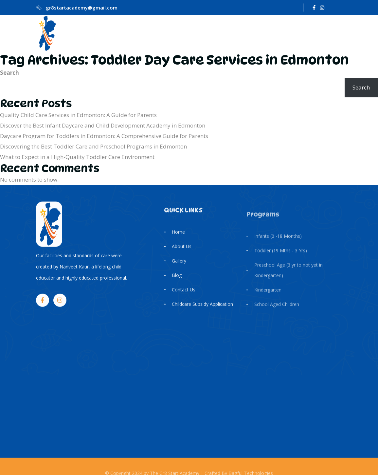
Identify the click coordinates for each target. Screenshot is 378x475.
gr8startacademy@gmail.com (81, 7)
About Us (181, 255)
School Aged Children (276, 317)
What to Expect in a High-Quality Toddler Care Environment (77, 157)
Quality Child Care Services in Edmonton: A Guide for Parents (78, 115)
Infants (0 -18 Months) (278, 249)
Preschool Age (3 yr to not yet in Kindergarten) (288, 283)
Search (9, 72)
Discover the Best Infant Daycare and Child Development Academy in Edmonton (102, 125)
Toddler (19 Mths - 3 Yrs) (280, 263)
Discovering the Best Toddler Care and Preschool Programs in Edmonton (93, 146)
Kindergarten (267, 303)
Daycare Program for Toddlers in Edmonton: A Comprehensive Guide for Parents (104, 136)
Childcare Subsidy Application (202, 312)
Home (178, 240)
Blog (177, 284)
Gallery (179, 269)
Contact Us (183, 298)
